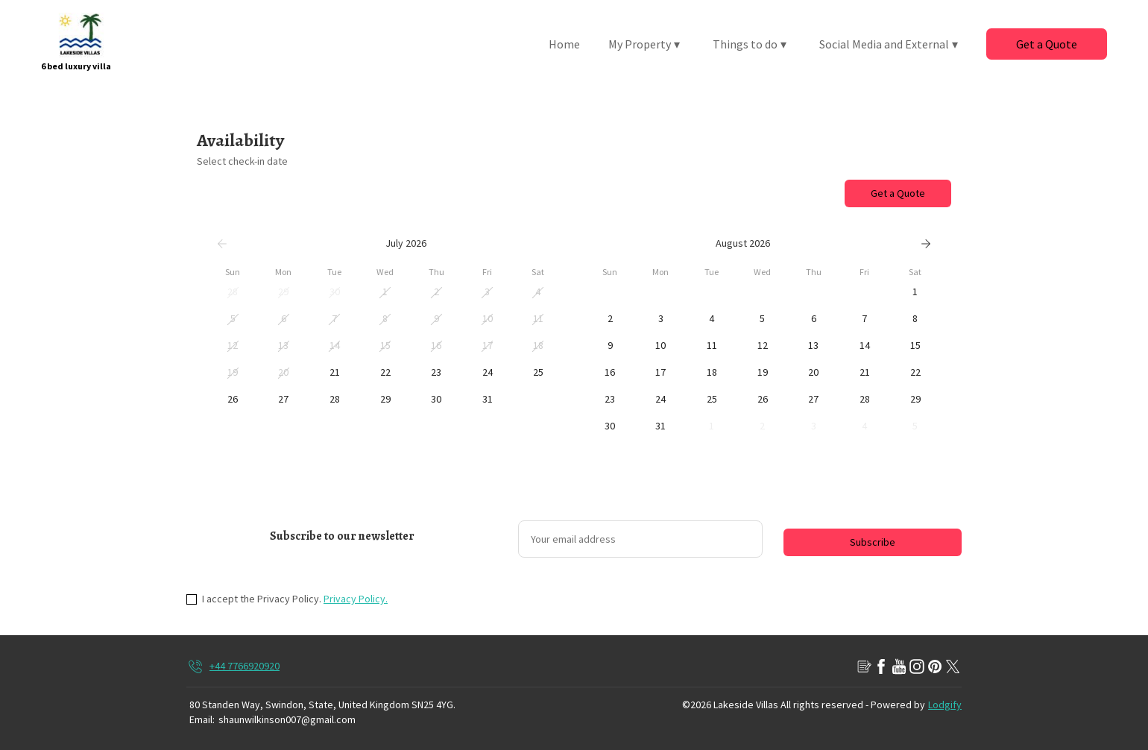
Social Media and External (888, 44)
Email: (202, 719)
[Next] (926, 243)
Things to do (749, 44)
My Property (644, 44)
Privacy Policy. (356, 598)
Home (564, 44)
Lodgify (945, 704)
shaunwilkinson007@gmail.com (287, 719)
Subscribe (872, 542)
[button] (232, 292)
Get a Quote (1046, 44)
